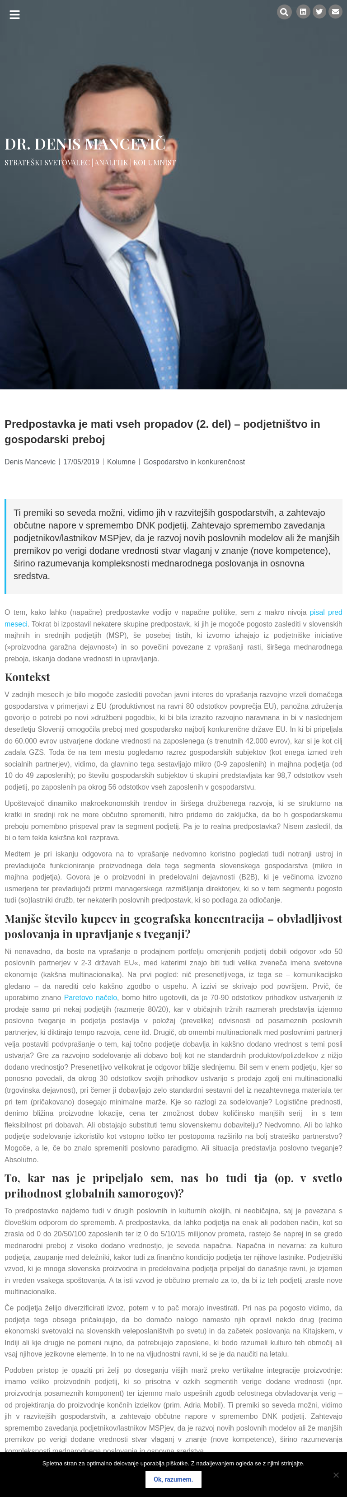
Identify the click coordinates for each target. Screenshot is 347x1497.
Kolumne (121, 462)
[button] (14, 14)
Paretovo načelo (90, 997)
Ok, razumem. (173, 1479)
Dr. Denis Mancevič (85, 143)
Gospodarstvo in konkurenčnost (194, 462)
